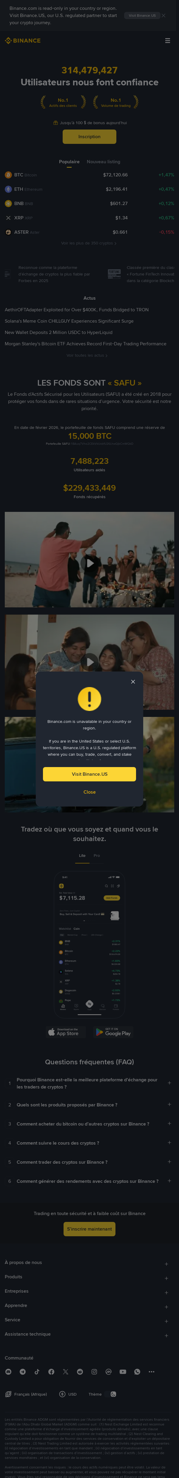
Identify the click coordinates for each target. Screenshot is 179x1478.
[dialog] (89, 739)
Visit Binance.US (89, 774)
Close (90, 792)
